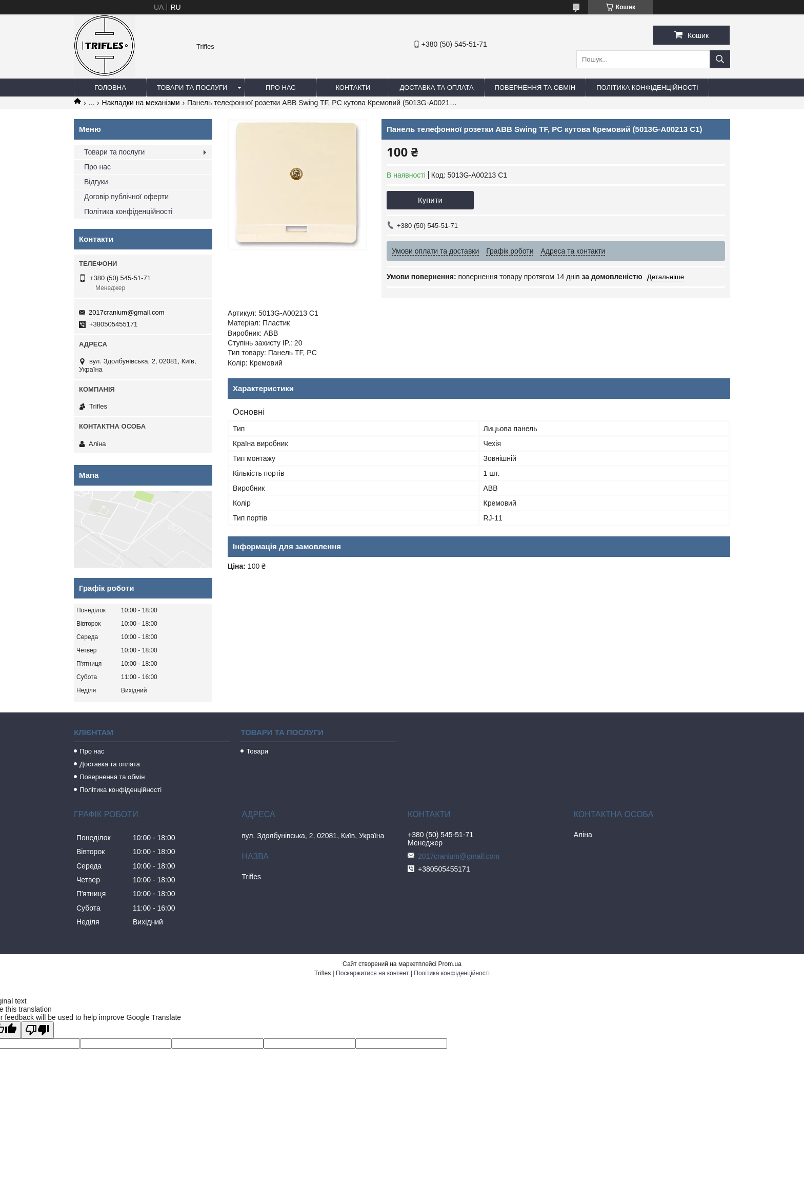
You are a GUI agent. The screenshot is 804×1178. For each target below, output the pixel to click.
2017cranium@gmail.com (127, 312)
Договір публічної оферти (126, 196)
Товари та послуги (192, 87)
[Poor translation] (37, 1029)
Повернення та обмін (535, 87)
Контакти (352, 87)
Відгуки (96, 182)
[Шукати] (720, 59)
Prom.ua (449, 964)
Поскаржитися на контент (372, 973)
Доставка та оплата (436, 87)
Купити (430, 200)
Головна (110, 87)
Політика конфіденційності (647, 87)
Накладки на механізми (141, 103)
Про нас (281, 87)
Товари (257, 751)
